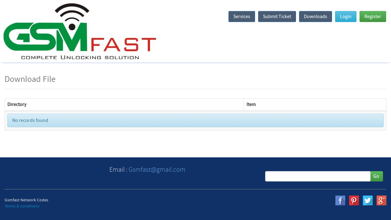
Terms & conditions (22, 206)
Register (372, 16)
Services (241, 16)
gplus (381, 200)
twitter (368, 200)
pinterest (354, 200)
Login (346, 16)
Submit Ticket (277, 16)
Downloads (315, 16)
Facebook (340, 200)
